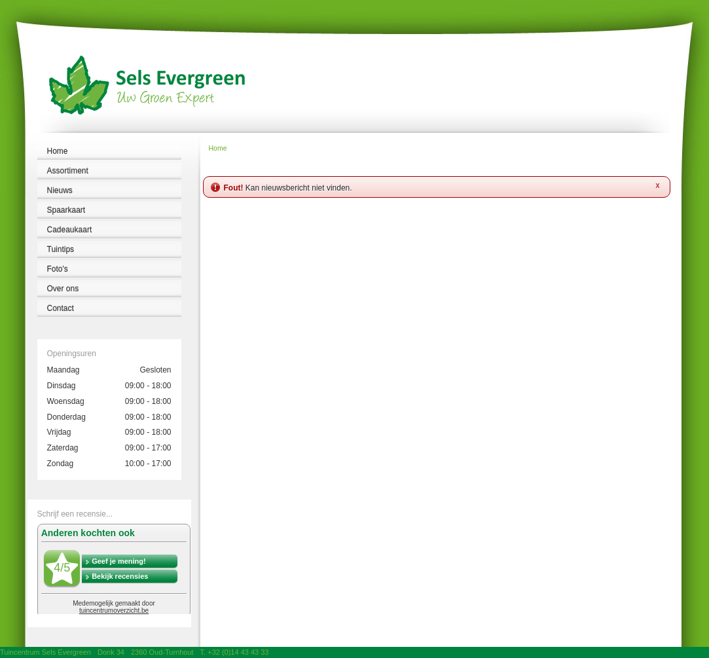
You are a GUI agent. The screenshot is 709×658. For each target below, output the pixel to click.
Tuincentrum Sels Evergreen (45, 652)
